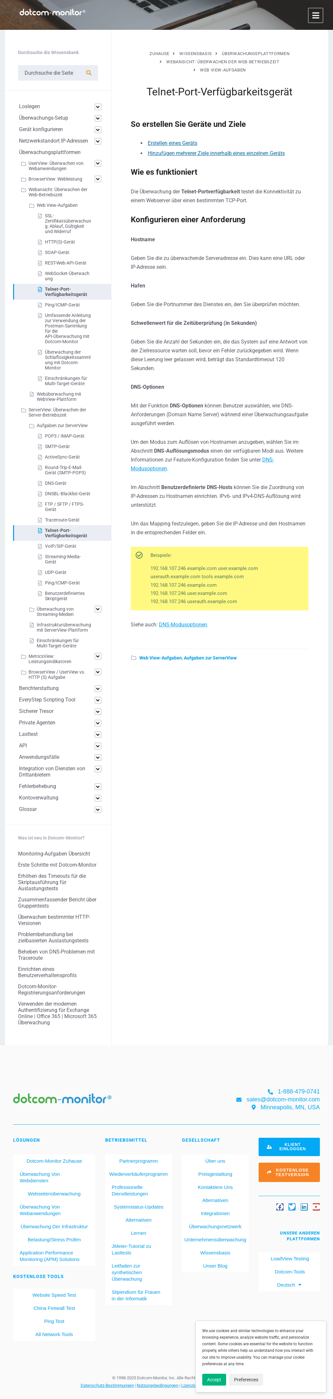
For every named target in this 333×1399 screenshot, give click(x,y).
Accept (214, 1379)
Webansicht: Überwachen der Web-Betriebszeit (58, 192)
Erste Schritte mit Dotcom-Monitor (57, 865)
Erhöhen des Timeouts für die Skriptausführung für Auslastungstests (52, 882)
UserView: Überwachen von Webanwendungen (56, 166)
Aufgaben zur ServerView (210, 657)
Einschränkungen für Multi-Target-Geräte (66, 381)
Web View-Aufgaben (160, 657)
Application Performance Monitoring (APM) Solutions (50, 1256)
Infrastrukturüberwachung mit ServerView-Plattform (64, 627)
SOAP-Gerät (57, 252)
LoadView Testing (289, 1258)
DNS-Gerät (56, 483)
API (23, 745)
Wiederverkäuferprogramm (138, 1174)
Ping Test (54, 1321)
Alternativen (138, 1220)
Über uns (215, 1161)
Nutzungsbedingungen (157, 1385)
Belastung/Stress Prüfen (54, 1239)
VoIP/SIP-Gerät (60, 546)
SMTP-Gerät (57, 446)
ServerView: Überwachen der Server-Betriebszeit (57, 412)
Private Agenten (37, 722)
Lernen (138, 1233)
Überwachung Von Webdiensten (40, 1177)
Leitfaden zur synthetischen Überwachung (127, 1272)
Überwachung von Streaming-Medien (55, 611)
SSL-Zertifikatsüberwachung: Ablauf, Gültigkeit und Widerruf (68, 223)
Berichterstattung (39, 688)
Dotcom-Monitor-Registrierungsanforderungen (51, 989)
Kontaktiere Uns (215, 1187)
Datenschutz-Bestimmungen (107, 1385)
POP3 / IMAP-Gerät (65, 436)
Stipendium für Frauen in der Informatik (136, 1295)
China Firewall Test (54, 1308)
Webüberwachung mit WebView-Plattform (59, 396)
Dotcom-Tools (289, 1271)
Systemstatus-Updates (138, 1207)
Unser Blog (215, 1266)
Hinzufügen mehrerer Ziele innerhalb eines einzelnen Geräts (216, 153)
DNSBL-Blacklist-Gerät (67, 493)
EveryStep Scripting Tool (47, 700)
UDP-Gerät (56, 572)
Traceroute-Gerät (62, 519)
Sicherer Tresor (36, 711)
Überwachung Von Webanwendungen (40, 1210)
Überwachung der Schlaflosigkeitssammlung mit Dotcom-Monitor (67, 359)
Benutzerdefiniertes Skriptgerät (65, 596)
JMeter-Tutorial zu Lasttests (131, 1249)
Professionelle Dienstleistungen (130, 1190)
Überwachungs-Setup (43, 118)
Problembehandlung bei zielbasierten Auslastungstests (53, 937)
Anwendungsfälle (39, 757)
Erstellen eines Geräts (172, 143)
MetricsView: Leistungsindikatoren (50, 659)
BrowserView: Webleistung (55, 179)
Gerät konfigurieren (41, 129)
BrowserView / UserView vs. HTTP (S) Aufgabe (57, 674)
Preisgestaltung (215, 1174)
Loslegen (29, 106)
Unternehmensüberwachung (215, 1239)
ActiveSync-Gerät (62, 457)
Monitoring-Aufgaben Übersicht (54, 854)
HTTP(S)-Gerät (60, 242)
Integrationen (215, 1213)
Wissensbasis (215, 1252)
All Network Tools (54, 1334)
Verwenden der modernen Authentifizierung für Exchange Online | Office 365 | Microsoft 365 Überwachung (57, 1013)
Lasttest (28, 734)
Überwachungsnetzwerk (215, 1226)
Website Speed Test (54, 1295)
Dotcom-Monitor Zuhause (54, 1161)
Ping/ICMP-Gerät (62, 304)
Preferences (246, 1379)
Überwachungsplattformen (50, 152)
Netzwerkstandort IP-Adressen (53, 141)
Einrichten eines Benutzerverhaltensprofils (47, 972)
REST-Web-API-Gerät (66, 263)
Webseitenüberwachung (54, 1193)
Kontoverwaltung (38, 798)
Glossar (28, 809)
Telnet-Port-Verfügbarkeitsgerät (66, 291)
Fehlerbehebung (37, 786)
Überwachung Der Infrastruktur (54, 1226)
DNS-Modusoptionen (183, 624)
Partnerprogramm (138, 1161)
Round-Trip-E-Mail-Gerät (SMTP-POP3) (65, 470)
